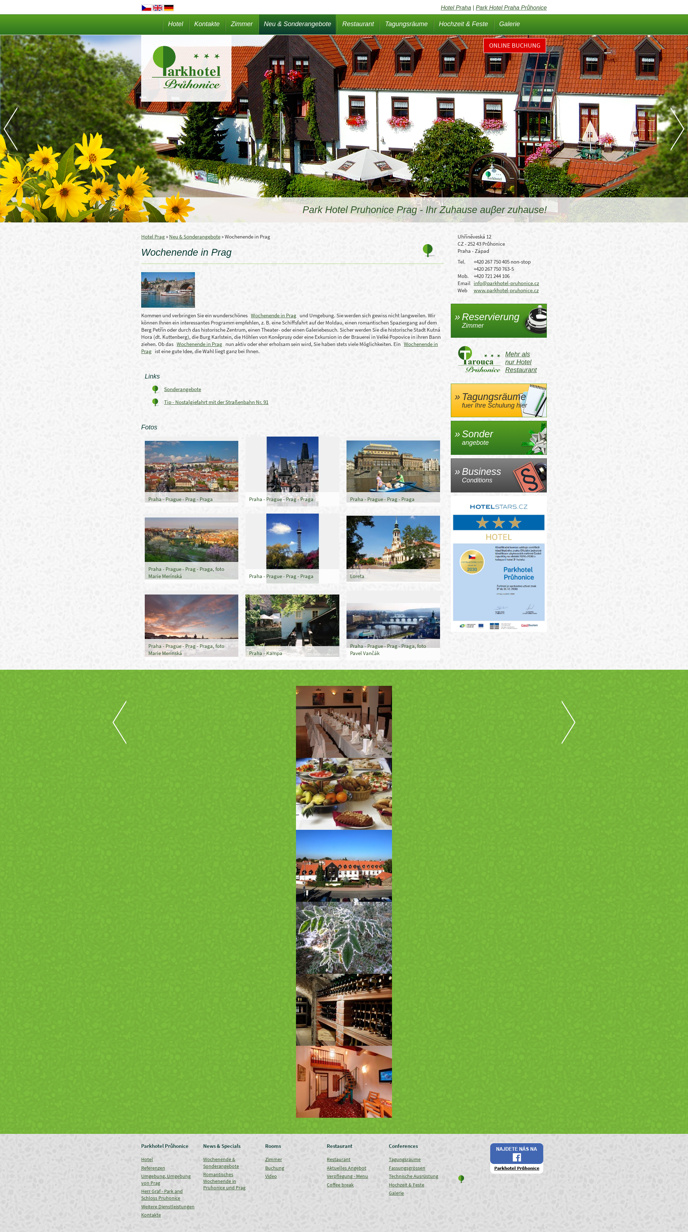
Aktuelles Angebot (346, 1168)
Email (464, 283)
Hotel (175, 24)
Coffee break (340, 1185)
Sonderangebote (182, 389)
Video (271, 1176)
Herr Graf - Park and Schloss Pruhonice (162, 1194)
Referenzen (153, 1168)
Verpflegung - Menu (347, 1176)
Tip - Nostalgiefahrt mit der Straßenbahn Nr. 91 (216, 402)
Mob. (463, 276)
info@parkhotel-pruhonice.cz (506, 283)
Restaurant (358, 24)
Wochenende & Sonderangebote (221, 1162)
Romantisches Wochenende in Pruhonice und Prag (224, 1181)
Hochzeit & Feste (463, 24)
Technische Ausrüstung (413, 1176)
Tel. (461, 261)
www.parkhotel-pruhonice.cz (506, 290)
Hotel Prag (153, 236)
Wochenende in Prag (273, 315)
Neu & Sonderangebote (297, 24)
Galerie (509, 24)
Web (462, 290)
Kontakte (207, 24)
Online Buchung (514, 45)
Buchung (274, 1168)
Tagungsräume (406, 24)
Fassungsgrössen (407, 1168)
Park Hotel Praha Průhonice (511, 8)
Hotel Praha (456, 8)
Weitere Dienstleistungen (168, 1206)
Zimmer (242, 24)
